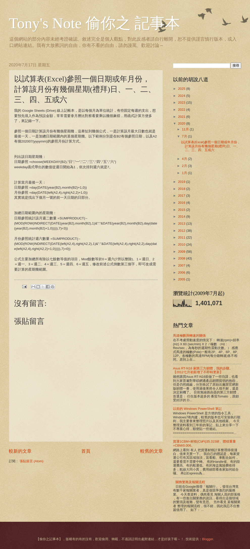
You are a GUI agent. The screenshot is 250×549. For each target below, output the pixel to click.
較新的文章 (20, 451)
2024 (182, 96)
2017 (182, 195)
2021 (182, 117)
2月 (185, 166)
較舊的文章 (151, 451)
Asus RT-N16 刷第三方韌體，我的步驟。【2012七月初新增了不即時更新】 (203, 370)
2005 (182, 279)
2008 (182, 258)
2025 (182, 89)
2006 (182, 272)
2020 (182, 123)
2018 (182, 189)
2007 (182, 265)
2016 (182, 203)
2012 (182, 231)
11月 (186, 129)
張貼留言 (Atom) (31, 461)
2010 (182, 244)
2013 (182, 223)
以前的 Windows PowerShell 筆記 (197, 409)
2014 (182, 216)
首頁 (85, 451)
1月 (185, 173)
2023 (182, 102)
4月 (185, 159)
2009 (182, 251)
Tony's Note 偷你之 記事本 (94, 23)
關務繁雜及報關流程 (190, 482)
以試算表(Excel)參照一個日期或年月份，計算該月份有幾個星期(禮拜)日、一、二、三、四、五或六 (210, 146)
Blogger (207, 539)
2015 (182, 210)
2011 (182, 237)
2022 (182, 109)
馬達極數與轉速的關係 (189, 335)
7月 (185, 136)
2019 (182, 182)
